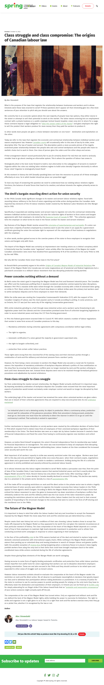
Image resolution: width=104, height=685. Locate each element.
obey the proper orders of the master (57, 124)
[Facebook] (6, 642)
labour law (10, 647)
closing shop (35, 545)
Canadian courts (39, 142)
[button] (96, 6)
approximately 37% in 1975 (15, 476)
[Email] (30, 625)
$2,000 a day (94, 585)
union (19, 647)
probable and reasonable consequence (82, 587)
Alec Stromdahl (23, 616)
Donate (82, 634)
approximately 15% (60, 479)
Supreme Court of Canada (56, 217)
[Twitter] (10, 642)
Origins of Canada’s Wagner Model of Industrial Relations (69, 265)
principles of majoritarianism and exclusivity (66, 225)
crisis (31, 537)
